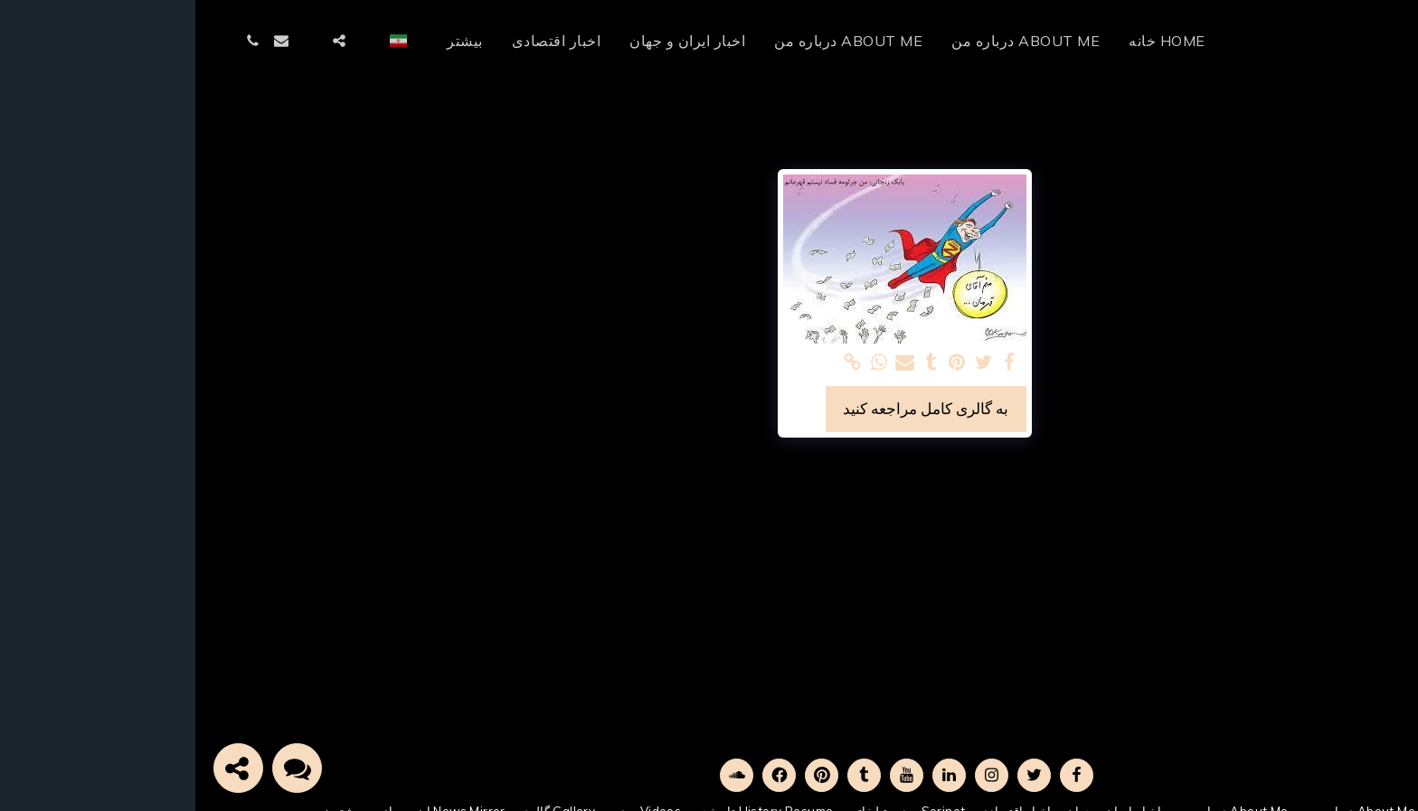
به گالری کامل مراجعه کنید (730, 408)
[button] (172, 40)
